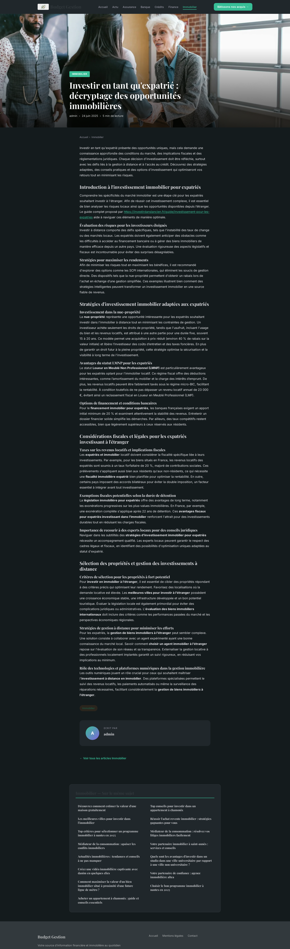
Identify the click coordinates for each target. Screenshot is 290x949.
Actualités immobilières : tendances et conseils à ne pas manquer (109, 858)
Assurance (129, 6)
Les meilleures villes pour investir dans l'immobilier (104, 821)
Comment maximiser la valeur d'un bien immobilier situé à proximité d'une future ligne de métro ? (105, 886)
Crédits (159, 6)
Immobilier (190, 6)
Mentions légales (172, 935)
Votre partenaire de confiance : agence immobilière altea (175, 875)
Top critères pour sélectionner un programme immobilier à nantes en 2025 (108, 833)
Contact (193, 935)
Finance (173, 6)
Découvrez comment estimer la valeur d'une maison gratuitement (107, 808)
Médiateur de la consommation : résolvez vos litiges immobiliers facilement (180, 833)
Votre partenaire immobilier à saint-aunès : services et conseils (179, 846)
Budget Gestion (59, 7)
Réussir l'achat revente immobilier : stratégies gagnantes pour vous (180, 821)
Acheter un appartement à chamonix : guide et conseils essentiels (108, 900)
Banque (145, 6)
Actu (115, 6)
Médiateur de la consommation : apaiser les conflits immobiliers (107, 846)
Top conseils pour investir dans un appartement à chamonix (173, 808)
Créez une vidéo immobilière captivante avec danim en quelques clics (108, 871)
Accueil (103, 6)
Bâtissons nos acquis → (233, 6)
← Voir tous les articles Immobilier (103, 758)
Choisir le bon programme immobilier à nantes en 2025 (177, 888)
